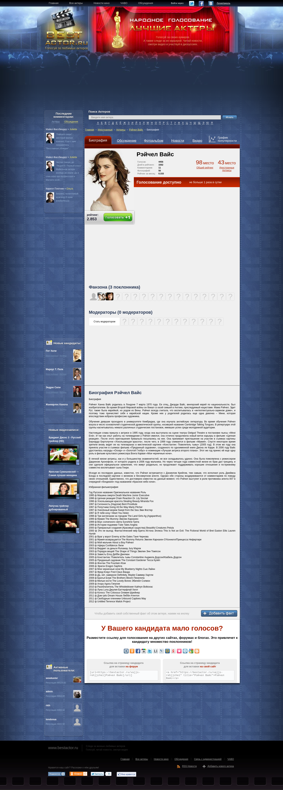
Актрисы (120, 129)
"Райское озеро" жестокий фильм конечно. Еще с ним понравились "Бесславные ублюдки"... (61, 141)
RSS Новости (189, 766)
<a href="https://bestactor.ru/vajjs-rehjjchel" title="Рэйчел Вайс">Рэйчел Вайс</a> (199, 675)
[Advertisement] (141, 82)
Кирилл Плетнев (55, 188)
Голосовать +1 (118, 217)
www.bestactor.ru (63, 748)
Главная (89, 129)
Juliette (73, 129)
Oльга (69, 188)
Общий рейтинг (204, 167)
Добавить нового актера (221, 766)
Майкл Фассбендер (56, 129)
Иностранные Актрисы (227, 169)
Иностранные (105, 129)
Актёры (56, 121)
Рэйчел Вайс (136, 129)
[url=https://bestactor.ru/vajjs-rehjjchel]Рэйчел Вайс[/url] (123, 675)
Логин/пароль (223, 3)
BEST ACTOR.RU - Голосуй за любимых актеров (66, 40)
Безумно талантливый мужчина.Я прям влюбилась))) (67, 197)
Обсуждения (71, 121)
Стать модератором (104, 321)
